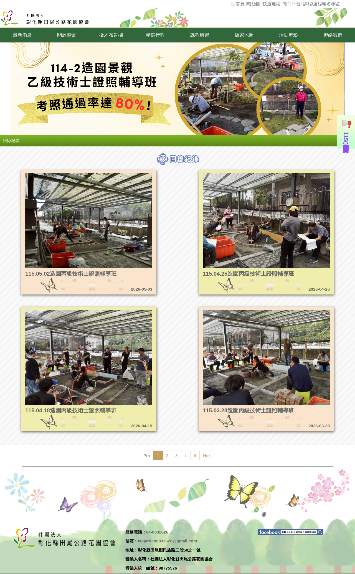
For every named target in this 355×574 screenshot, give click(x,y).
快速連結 (271, 3)
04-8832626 (157, 532)
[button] (22, 35)
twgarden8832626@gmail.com (167, 541)
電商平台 (292, 3)
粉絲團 (253, 3)
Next (207, 455)
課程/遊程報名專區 (321, 3)
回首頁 (238, 3)
